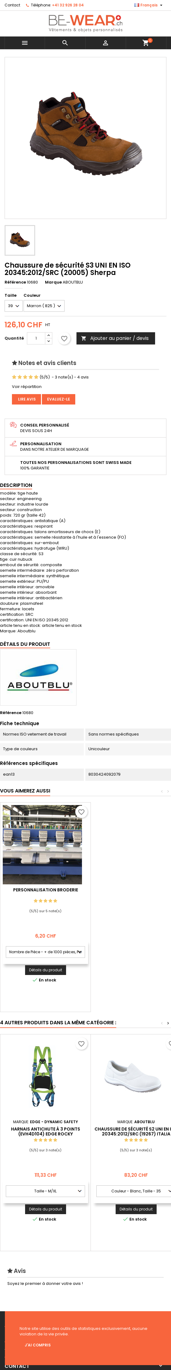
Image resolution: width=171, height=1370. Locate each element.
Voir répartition (27, 387)
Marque (53, 282)
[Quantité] (36, 338)
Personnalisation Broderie (136, 890)
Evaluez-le (58, 399)
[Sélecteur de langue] (149, 5)
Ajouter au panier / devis (115, 338)
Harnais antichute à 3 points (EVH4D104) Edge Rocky (45, 1131)
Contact (12, 5)
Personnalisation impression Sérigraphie (45, 892)
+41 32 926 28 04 (68, 5)
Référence (15, 282)
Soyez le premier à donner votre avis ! (45, 1283)
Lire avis (26, 399)
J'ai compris (38, 1345)
